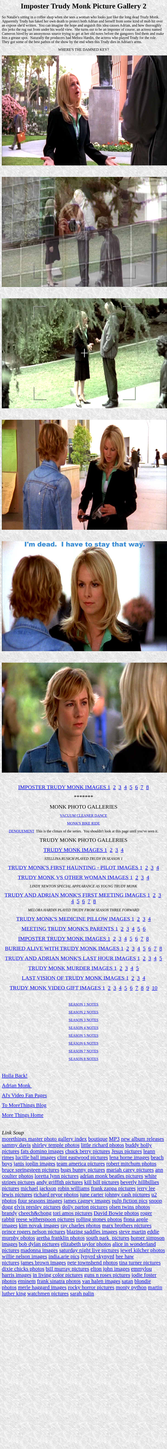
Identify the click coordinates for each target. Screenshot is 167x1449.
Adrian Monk (16, 1085)
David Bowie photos (116, 1213)
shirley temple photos (56, 1145)
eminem (27, 1281)
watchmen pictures (48, 1293)
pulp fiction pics (130, 1201)
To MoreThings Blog (24, 1105)
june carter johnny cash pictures (115, 1194)
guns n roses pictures (107, 1275)
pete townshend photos (92, 1262)
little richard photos (102, 1145)
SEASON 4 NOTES (83, 1028)
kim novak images (39, 1225)
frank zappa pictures (113, 1188)
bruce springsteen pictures (30, 1170)
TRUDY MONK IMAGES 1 (75, 850)
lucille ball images (35, 1157)
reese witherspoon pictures (45, 1219)
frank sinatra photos (59, 1281)
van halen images (101, 1281)
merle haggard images (42, 1287)
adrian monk (94, 1176)
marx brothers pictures (127, 1225)
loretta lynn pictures (57, 1176)
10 (154, 988)
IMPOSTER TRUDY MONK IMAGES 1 (64, 787)
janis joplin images (34, 1163)
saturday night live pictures (89, 1250)
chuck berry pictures (87, 1151)
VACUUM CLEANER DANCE (83, 816)
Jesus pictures (126, 1151)
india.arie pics (63, 1256)
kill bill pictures (101, 1182)
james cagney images (87, 1201)
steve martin (132, 1232)
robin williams (73, 1188)
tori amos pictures (72, 1213)
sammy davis (16, 1145)
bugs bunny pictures (83, 1170)
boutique (98, 1139)
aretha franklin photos (60, 1238)
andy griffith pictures (59, 1182)
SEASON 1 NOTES (83, 1004)
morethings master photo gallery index (44, 1139)
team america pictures (81, 1163)
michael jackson (38, 1188)
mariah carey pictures (130, 1170)
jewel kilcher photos (142, 1250)
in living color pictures (58, 1275)
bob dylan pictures (39, 1244)
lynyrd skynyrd (97, 1256)
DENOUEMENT (21, 831)
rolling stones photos (99, 1219)
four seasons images (40, 1201)
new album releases (142, 1139)
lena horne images (129, 1157)
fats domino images (42, 1151)
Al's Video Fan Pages (24, 1095)
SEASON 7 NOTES (83, 1051)
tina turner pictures (140, 1262)
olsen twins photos (129, 1207)
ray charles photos (81, 1225)
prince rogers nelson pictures (33, 1232)
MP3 (114, 1139)
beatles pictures (126, 1176)
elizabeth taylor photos (86, 1244)
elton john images (110, 1269)
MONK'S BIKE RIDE (83, 823)
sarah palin (82, 1293)
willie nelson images (24, 1256)
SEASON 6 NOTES (83, 1043)
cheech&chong (35, 1213)
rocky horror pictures (91, 1287)
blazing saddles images (92, 1232)
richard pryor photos (56, 1194)
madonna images (39, 1250)
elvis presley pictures (37, 1207)
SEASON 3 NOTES (83, 1020)
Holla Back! (15, 1076)
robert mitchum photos (131, 1163)
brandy (9, 1213)
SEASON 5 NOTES (83, 1035)
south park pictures (107, 1238)
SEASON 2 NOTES (83, 1012)
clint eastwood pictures (82, 1157)
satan (127, 1281)
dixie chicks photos (23, 1269)
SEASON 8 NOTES (83, 1059)
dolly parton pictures (85, 1207)
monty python (131, 1287)
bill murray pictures (67, 1269)
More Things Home (22, 1115)
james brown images (43, 1262)
